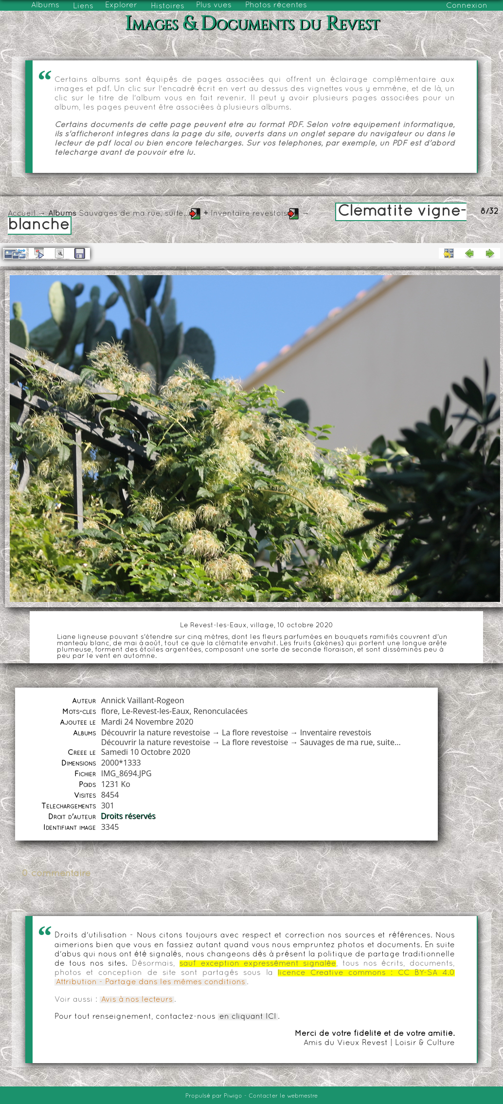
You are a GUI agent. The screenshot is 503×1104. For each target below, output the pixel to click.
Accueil (22, 213)
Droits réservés (128, 816)
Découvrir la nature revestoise (155, 732)
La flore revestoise (255, 732)
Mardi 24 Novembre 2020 (147, 721)
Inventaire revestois (249, 213)
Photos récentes (276, 5)
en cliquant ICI (247, 1016)
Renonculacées (220, 711)
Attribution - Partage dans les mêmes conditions (150, 982)
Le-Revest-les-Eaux (156, 711)
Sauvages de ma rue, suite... (134, 213)
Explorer (121, 5)
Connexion (466, 5)
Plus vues (214, 5)
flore (109, 711)
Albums (45, 5)
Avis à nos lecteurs (137, 999)
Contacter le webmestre (283, 1096)
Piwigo (233, 1096)
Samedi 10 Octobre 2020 (145, 752)
